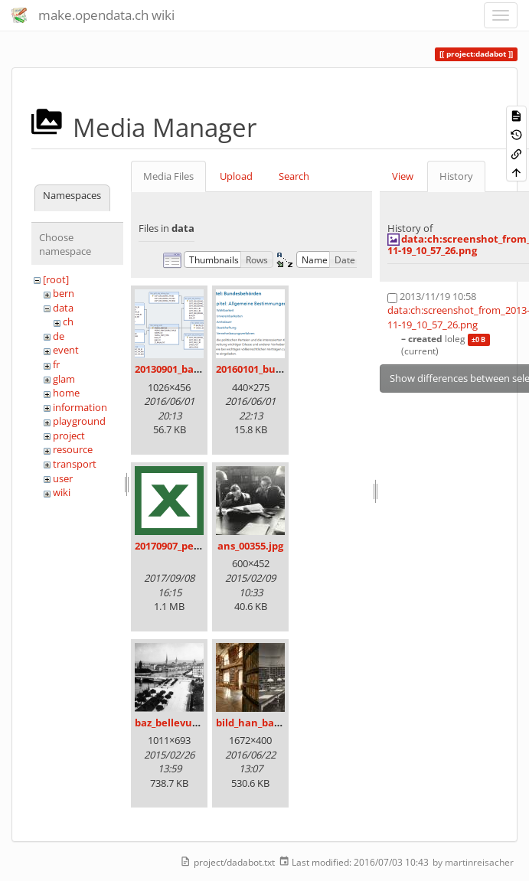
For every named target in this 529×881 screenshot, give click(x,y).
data (63, 308)
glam (64, 379)
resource (73, 449)
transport (74, 464)
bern (63, 293)
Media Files (168, 176)
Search (294, 176)
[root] (56, 279)
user (63, 478)
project (69, 435)
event (66, 350)
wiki (61, 492)
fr (56, 364)
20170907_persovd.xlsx (189, 546)
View (402, 176)
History (456, 176)
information (80, 407)
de (58, 336)
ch (68, 321)
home (66, 393)
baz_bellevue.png (177, 722)
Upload (236, 176)
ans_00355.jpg (250, 546)
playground (79, 421)
